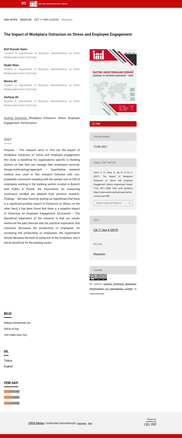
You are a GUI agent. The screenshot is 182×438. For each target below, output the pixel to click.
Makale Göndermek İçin (17, 322)
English (8, 366)
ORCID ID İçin (11, 328)
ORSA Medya (36, 423)
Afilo (90, 423)
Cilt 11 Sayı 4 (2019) (46, 19)
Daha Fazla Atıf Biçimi (108, 203)
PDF (97, 123)
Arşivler (26, 19)
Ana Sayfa (10, 19)
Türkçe (8, 360)
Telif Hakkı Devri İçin (15, 334)
